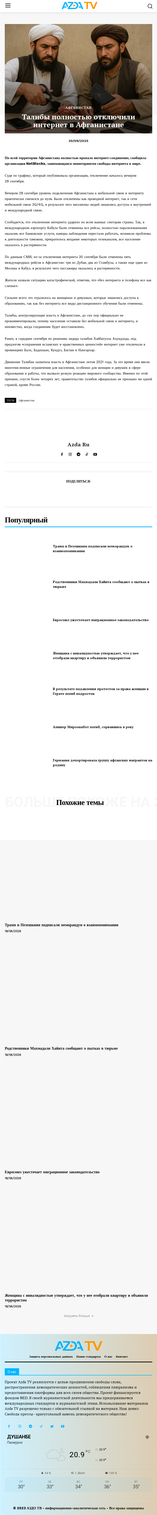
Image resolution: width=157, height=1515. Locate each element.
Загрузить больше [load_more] (78, 1316)
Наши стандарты (88, 1356)
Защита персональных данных (51, 1356)
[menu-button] (8, 6)
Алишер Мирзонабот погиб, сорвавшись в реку (93, 727)
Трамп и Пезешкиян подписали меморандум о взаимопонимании (61, 925)
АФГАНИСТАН (78, 107)
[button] (150, 6)
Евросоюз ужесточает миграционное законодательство (101, 620)
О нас (108, 1356)
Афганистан (27, 400)
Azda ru (78, 444)
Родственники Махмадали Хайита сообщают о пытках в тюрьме (61, 1048)
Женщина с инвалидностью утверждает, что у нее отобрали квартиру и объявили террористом (96, 655)
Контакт (122, 1356)
